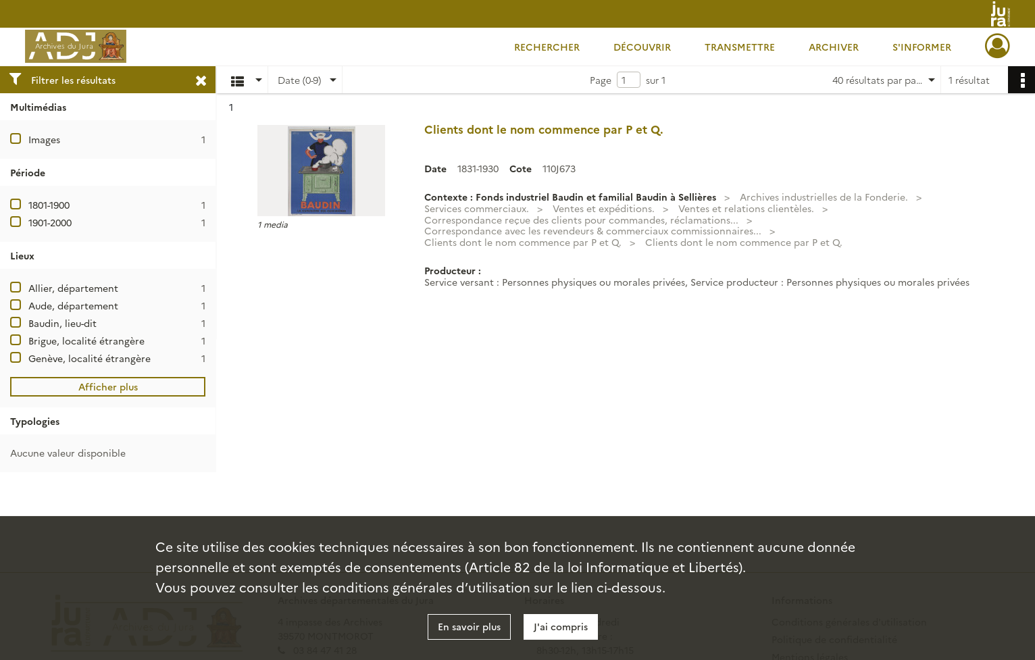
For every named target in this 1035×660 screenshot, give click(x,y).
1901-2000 (50, 222)
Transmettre (740, 46)
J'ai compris (561, 626)
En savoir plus (469, 626)
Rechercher (547, 46)
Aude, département (73, 305)
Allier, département (73, 288)
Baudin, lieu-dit (62, 323)
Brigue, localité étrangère (86, 340)
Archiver (834, 46)
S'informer (921, 46)
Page (600, 79)
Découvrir (642, 46)
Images (44, 139)
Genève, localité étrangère (89, 358)
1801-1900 (49, 204)
